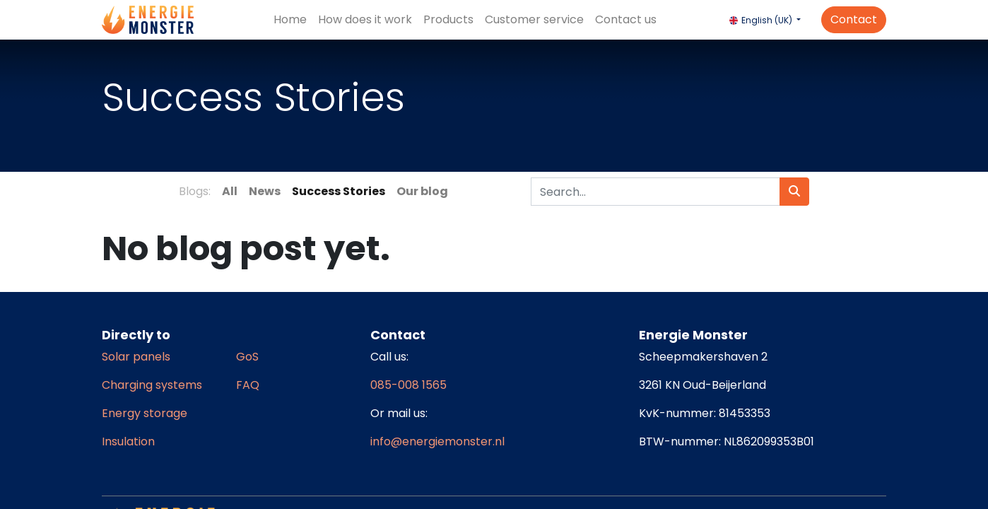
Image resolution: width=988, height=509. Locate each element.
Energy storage (144, 413)
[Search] (794, 191)
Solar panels (136, 357)
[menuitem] (290, 20)
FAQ (247, 385)
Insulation (128, 441)
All (229, 191)
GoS (247, 357)
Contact (853, 19)
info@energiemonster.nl (437, 441)
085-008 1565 (408, 385)
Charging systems (152, 385)
